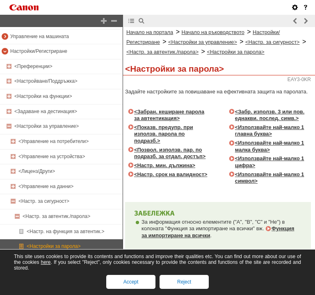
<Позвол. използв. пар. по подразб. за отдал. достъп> (169, 153)
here (45, 262)
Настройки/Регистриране (38, 51)
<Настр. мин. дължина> (164, 165)
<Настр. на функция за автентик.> (66, 231)
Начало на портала (149, 32)
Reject (184, 282)
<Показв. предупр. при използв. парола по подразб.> (163, 134)
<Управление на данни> (45, 186)
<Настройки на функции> (43, 96)
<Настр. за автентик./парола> (56, 216)
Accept (131, 282)
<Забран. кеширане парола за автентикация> (169, 115)
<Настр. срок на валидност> (170, 174)
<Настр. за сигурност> (43, 201)
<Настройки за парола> (54, 246)
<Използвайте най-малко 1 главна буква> (269, 130)
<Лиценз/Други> (36, 171)
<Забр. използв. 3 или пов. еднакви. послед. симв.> (269, 115)
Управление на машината (39, 36)
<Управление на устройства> (51, 156)
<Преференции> (33, 66)
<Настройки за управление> (46, 126)
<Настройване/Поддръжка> (46, 81)
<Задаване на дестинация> (45, 111)
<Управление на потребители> (53, 141)
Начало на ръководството (212, 32)
